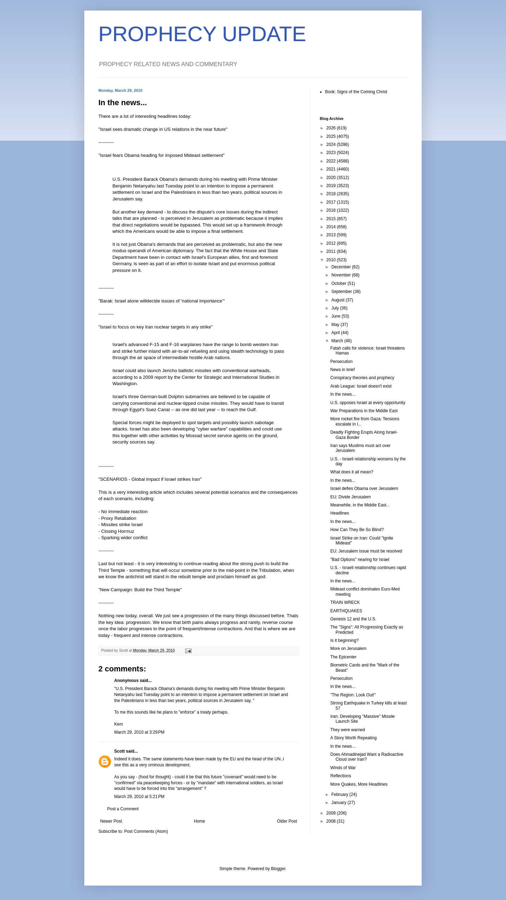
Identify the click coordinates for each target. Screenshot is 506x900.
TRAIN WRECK (345, 602)
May (335, 324)
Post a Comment (122, 808)
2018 (331, 193)
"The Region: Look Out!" (353, 694)
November (341, 275)
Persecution (341, 361)
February (340, 794)
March (337, 340)
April (336, 332)
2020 (331, 177)
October (339, 283)
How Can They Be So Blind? (357, 529)
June (336, 316)
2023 (331, 152)
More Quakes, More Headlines (359, 784)
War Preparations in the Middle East (364, 410)
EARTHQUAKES (346, 610)
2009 (331, 813)
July (335, 308)
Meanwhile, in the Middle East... (360, 505)
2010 (331, 259)
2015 (331, 218)
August (338, 300)
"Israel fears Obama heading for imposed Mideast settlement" (161, 155)
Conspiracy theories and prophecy (362, 377)
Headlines (339, 513)
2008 (331, 821)
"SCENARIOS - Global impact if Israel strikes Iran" (150, 479)
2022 (331, 161)
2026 (331, 128)
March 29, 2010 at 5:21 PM (139, 796)
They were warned (347, 729)
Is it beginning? (344, 640)
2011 (331, 251)
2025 (331, 136)
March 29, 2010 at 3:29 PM (139, 732)
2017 (331, 202)
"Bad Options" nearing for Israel (359, 559)
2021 (331, 169)
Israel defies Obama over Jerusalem (364, 488)
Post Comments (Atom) (146, 831)
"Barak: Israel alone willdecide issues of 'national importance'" (161, 301)
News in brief (342, 369)
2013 (331, 234)
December (341, 266)
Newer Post (111, 821)
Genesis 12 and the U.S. (353, 619)
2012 (331, 243)
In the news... (342, 394)
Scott (119, 751)
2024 (331, 144)
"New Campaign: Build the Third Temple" (140, 589)
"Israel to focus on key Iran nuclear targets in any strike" (155, 327)
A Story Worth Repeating (353, 737)
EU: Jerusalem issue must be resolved (366, 551)
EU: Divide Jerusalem (350, 496)
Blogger (278, 868)
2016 (331, 210)
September (342, 291)
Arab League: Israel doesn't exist (360, 386)
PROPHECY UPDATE (202, 34)
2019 (331, 185)
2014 (331, 226)
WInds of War (343, 767)
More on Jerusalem (348, 648)
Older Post (287, 821)
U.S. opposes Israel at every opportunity (367, 402)
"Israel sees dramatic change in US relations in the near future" (162, 129)
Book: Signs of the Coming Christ (356, 91)
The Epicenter (343, 657)
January (339, 802)
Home (199, 821)
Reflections (340, 775)
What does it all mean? (351, 472)
